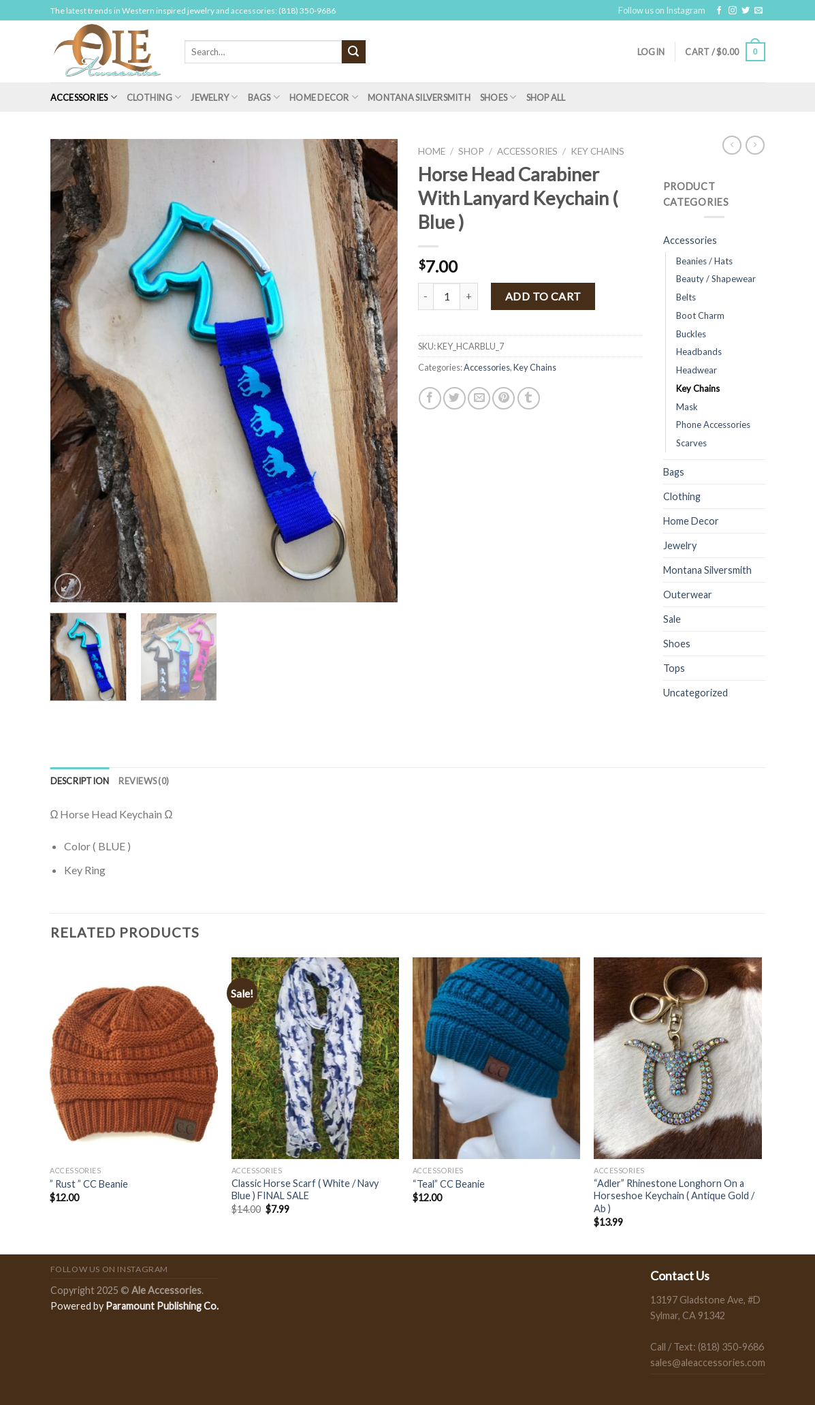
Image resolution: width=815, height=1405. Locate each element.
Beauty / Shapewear (716, 278)
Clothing (154, 97)
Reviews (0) (143, 780)
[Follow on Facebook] (719, 11)
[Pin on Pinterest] (503, 398)
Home (431, 151)
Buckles (691, 333)
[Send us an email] (758, 11)
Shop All (546, 97)
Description (80, 780)
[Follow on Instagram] (733, 11)
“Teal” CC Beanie (449, 1184)
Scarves (691, 442)
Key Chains (597, 151)
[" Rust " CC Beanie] (134, 1058)
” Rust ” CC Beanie (89, 1184)
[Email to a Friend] (479, 398)
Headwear (696, 370)
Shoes (498, 97)
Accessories (83, 97)
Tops (674, 668)
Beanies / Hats (704, 261)
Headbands (699, 351)
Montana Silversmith (419, 97)
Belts (686, 297)
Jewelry (214, 97)
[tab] (80, 780)
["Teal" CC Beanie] (497, 1058)
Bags (264, 97)
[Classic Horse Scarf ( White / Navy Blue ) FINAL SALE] (315, 1058)
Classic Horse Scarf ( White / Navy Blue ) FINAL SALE (305, 1189)
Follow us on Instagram (661, 10)
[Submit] (353, 51)
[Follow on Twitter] (745, 11)
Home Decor (323, 97)
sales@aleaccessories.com (707, 1362)
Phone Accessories (713, 424)
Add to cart (543, 296)
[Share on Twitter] (454, 398)
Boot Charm (700, 315)
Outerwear (687, 594)
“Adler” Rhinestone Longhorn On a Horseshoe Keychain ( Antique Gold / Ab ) (674, 1195)
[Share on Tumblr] (528, 398)
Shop (471, 151)
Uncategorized (695, 692)
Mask (687, 406)
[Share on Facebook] (430, 398)
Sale (672, 619)
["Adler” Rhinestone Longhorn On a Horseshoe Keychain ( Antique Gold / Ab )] (678, 1058)
